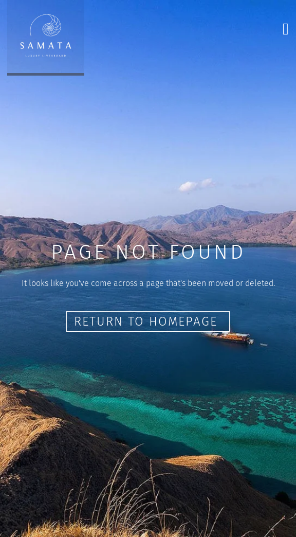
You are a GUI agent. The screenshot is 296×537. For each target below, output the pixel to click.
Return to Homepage (148, 321)
